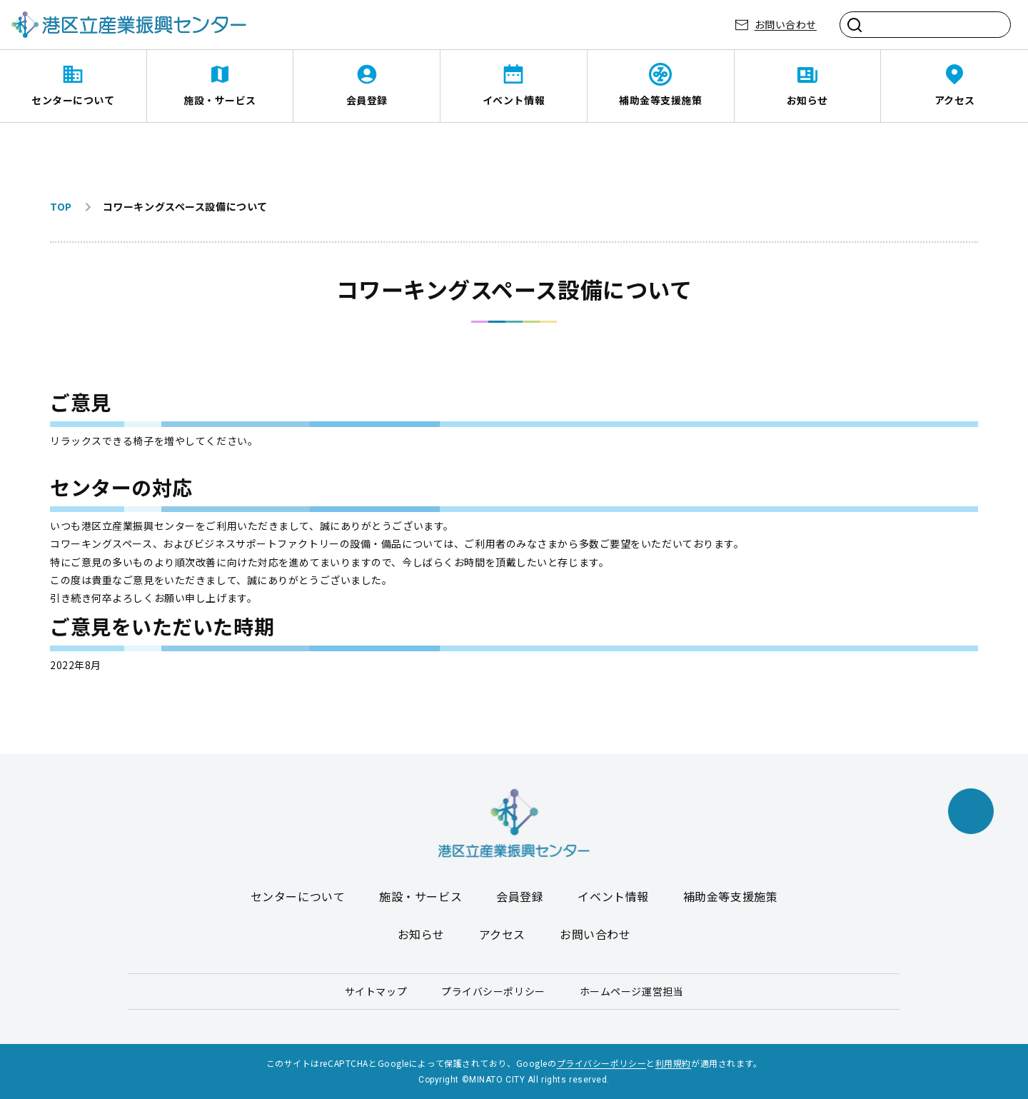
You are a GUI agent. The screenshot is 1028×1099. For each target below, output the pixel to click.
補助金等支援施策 (660, 100)
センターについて (72, 100)
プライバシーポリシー (493, 991)
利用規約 (673, 1063)
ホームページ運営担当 (632, 991)
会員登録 (367, 100)
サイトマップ (376, 991)
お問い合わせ (786, 24)
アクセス (954, 100)
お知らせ (807, 100)
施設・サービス (219, 100)
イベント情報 (514, 100)
